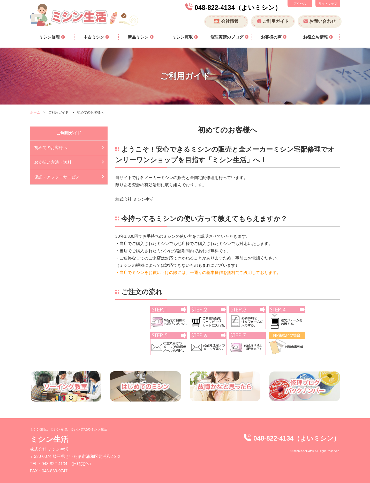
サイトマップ (328, 3)
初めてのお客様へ (50, 147)
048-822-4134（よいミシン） (238, 7)
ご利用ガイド (275, 21)
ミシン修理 (50, 37)
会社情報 (230, 21)
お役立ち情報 (316, 37)
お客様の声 (272, 37)
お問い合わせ (322, 21)
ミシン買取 (183, 37)
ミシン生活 (49, 439)
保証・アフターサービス (57, 177)
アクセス (300, 3)
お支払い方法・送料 (52, 162)
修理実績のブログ (227, 37)
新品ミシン (138, 37)
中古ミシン (94, 37)
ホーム (35, 112)
